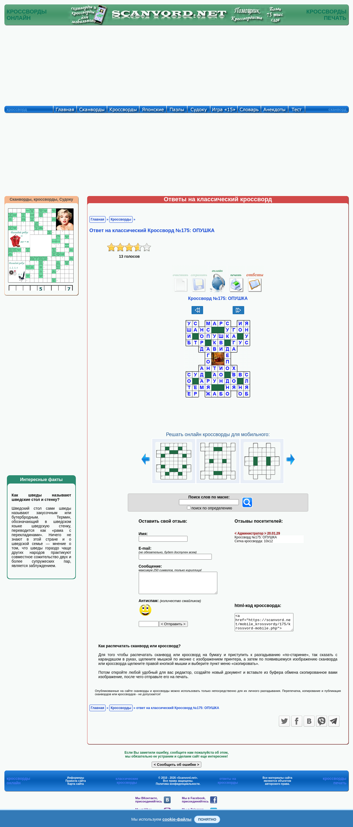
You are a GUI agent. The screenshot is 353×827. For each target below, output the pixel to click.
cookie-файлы (177, 819)
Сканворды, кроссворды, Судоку (41, 199)
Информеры (75, 781)
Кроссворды (121, 219)
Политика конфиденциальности (178, 787)
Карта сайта (76, 787)
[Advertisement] (176, 64)
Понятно (207, 819)
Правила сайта (75, 784)
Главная (97, 219)
